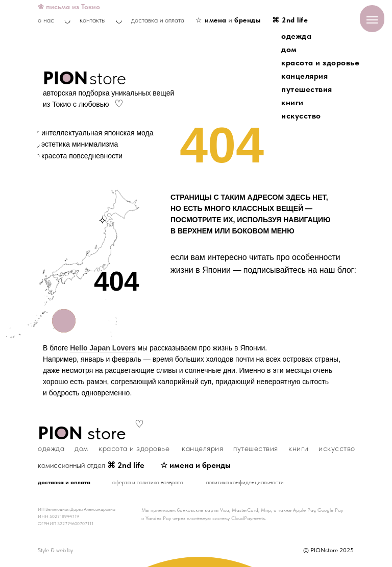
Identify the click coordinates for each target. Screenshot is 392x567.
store (107, 78)
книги (292, 102)
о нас (46, 20)
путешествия (306, 89)
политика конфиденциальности (245, 482)
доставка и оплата (157, 20)
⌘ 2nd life (290, 20)
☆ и (227, 20)
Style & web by (55, 550)
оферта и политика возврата (147, 482)
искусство (301, 116)
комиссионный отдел (91, 465)
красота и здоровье (320, 62)
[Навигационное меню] (372, 19)
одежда (296, 36)
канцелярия (304, 76)
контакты (93, 20)
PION (65, 78)
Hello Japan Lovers (102, 348)
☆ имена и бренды (195, 465)
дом (289, 49)
